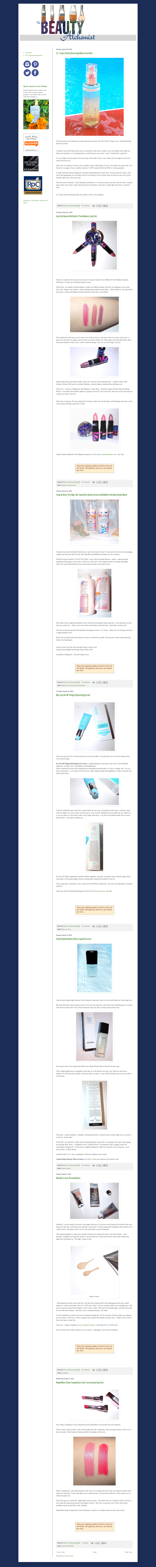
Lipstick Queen (71, 485)
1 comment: (85, 1543)
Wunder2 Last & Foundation (68, 1178)
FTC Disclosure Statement (33, 55)
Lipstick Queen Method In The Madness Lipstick (76, 216)
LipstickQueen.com (109, 454)
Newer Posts (61, 1552)
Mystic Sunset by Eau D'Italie (35, 86)
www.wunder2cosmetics (87, 1325)
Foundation (65, 1373)
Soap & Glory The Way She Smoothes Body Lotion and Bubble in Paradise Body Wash (91, 495)
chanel (63, 1168)
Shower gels (72, 685)
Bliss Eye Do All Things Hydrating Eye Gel (73, 695)
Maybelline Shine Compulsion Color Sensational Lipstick (79, 1382)
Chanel (94, 1159)
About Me (28, 53)
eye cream (68, 929)
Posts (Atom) (69, 1556)
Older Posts (128, 1552)
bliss (63, 929)
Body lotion (65, 685)
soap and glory (81, 685)
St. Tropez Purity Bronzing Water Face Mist (74, 53)
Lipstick (64, 485)
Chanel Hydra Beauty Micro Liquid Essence (73, 939)
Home (95, 1552)
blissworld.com (99, 891)
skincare (68, 1168)
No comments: (86, 205)
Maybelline (70, 1546)
